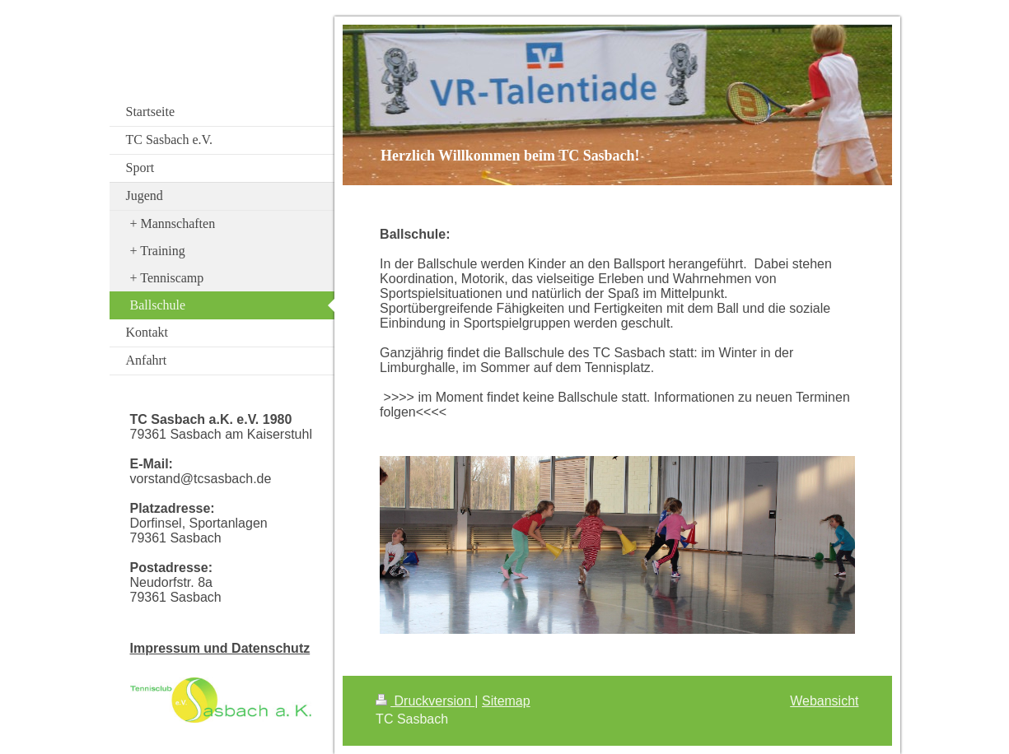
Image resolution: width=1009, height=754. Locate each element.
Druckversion (425, 701)
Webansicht (824, 701)
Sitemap (506, 701)
